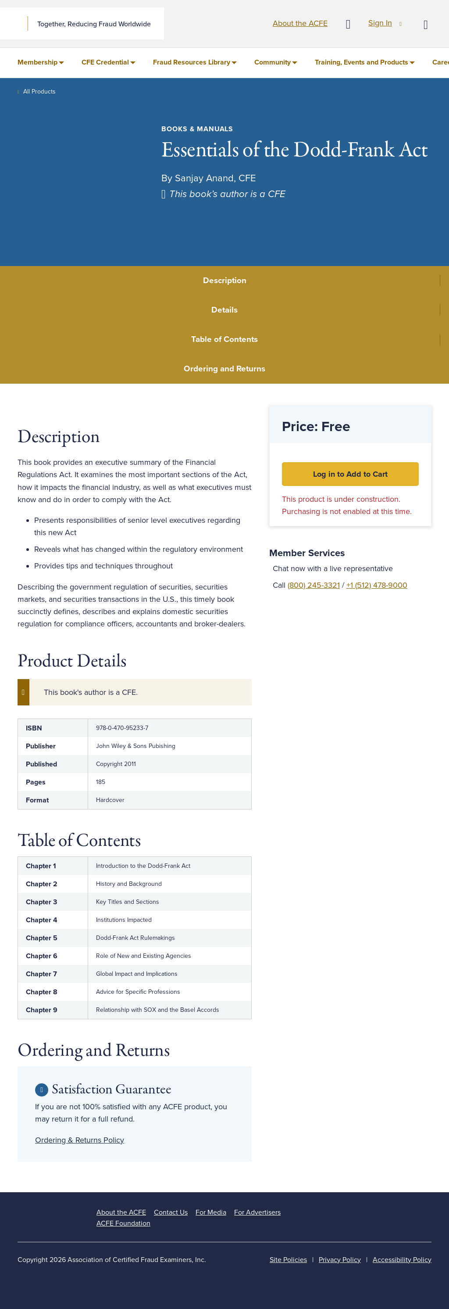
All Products (39, 91)
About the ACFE (300, 23)
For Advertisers (257, 1212)
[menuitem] (41, 63)
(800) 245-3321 (314, 585)
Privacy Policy (340, 1259)
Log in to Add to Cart (350, 474)
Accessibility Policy (402, 1259)
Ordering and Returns (224, 369)
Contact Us (171, 1212)
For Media (211, 1212)
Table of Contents (224, 339)
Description (224, 280)
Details (224, 310)
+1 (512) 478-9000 (376, 585)
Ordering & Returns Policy (79, 1140)
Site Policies (288, 1259)
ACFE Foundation (123, 1223)
